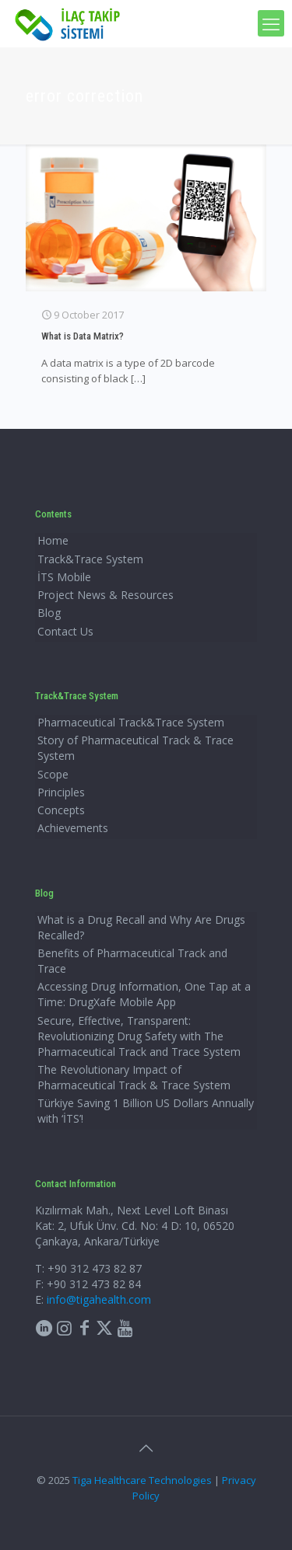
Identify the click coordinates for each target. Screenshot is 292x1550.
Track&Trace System (90, 559)
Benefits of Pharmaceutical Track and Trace (132, 961)
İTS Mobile (64, 576)
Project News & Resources (105, 594)
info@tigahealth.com (99, 1299)
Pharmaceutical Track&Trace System (130, 722)
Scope (53, 774)
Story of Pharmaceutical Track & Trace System (135, 748)
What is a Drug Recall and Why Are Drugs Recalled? (141, 927)
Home (53, 540)
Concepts (61, 810)
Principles (61, 792)
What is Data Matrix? (82, 336)
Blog (49, 612)
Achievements (72, 827)
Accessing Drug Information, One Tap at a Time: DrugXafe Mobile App (144, 994)
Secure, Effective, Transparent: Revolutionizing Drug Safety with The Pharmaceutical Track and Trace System (139, 1036)
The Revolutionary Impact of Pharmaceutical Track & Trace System (133, 1077)
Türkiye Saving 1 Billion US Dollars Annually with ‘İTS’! (145, 1110)
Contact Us (65, 631)
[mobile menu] (271, 23)
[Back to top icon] (146, 1448)
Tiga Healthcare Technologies (142, 1480)
